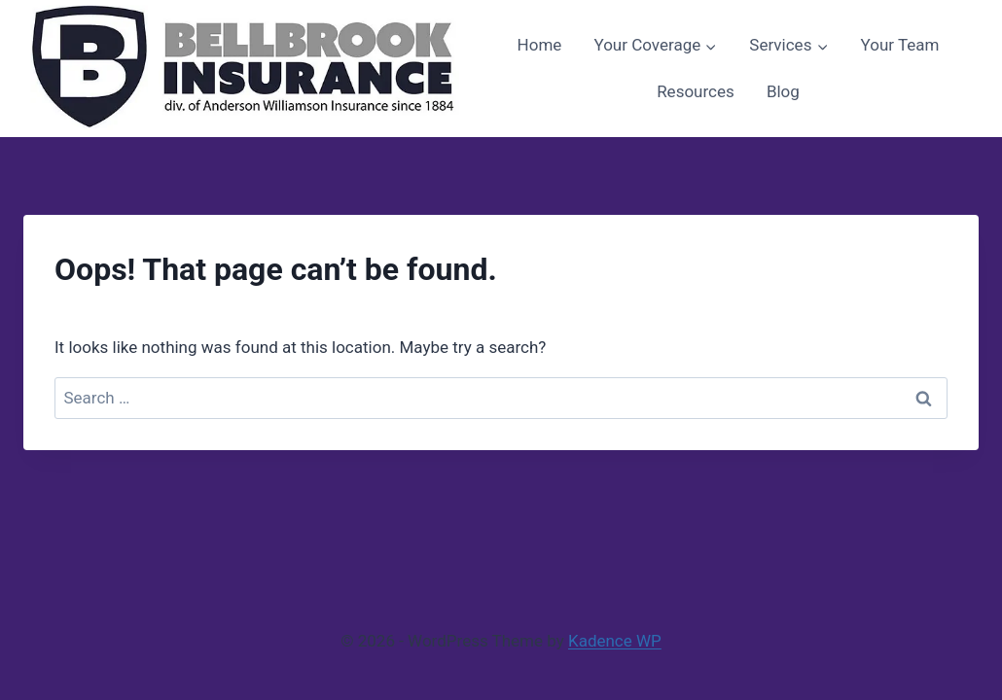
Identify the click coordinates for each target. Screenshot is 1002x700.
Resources (695, 91)
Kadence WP (615, 640)
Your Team (900, 44)
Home (540, 44)
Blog (783, 91)
